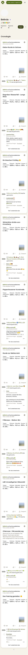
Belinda (5, 20)
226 (9, 631)
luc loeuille (14, 193)
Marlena (10, 453)
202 (19, 193)
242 (10, 572)
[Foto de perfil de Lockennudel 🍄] (4, 198)
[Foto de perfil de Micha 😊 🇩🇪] (4, 264)
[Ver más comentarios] (14, 278)
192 (19, 517)
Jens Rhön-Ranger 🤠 (19, 386)
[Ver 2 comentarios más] (14, 408)
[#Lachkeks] (9, 634)
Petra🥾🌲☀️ (11, 129)
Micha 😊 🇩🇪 (19, 129)
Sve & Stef (16, 453)
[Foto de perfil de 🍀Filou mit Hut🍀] (4, 328)
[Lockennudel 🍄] (10, 198)
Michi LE (10, 386)
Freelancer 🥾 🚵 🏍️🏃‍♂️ (14, 80)
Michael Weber (12, 322)
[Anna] (7, 391)
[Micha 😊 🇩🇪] (9, 264)
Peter (9, 515)
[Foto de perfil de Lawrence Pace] (4, 135)
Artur (9, 193)
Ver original (19, 143)
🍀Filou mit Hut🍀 (13, 571)
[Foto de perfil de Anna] (4, 391)
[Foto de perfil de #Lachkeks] (4, 634)
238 (19, 259)
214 (8, 388)
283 (21, 453)
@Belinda (9, 203)
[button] (14, 2)
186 (8, 131)
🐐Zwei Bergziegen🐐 (14, 629)
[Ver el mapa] (21, 70)
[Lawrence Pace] (10, 134)
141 (10, 82)
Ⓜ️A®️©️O (19, 322)
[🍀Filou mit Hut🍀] (10, 327)
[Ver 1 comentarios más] (14, 148)
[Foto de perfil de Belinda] (4, 12)
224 (24, 322)
